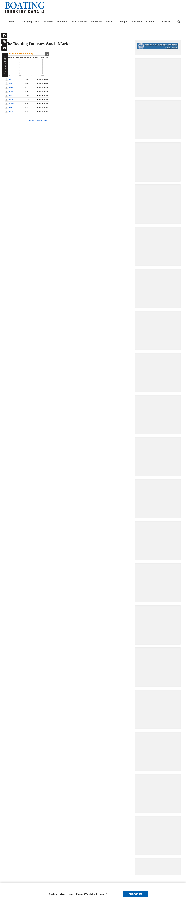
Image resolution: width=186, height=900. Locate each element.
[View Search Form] (178, 21)
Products (62, 21)
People (123, 21)
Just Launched (79, 21)
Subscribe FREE (5, 65)
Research (137, 21)
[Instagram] (4, 48)
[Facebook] (4, 35)
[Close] (183, 885)
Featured (48, 21)
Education (96, 21)
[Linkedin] (4, 41)
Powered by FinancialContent (38, 120)
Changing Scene (30, 21)
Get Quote (47, 54)
